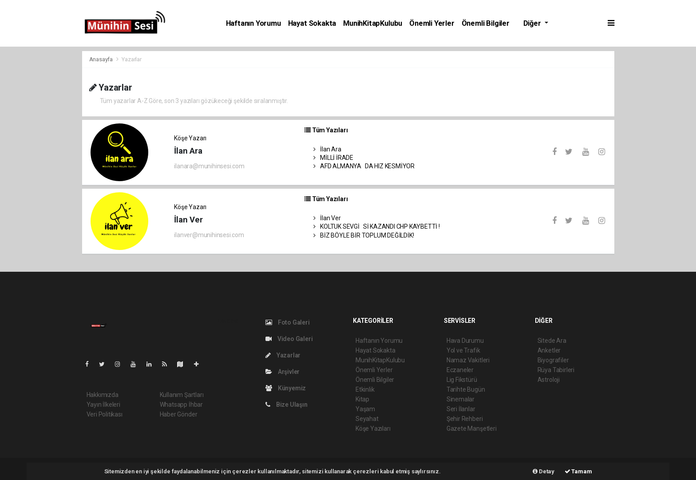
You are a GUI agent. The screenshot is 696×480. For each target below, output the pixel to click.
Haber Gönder (179, 414)
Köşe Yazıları (373, 428)
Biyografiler (553, 360)
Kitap (362, 399)
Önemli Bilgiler (486, 23)
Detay (543, 471)
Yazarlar (131, 59)
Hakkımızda (103, 394)
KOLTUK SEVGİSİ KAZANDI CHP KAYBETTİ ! (376, 226)
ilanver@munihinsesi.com (209, 234)
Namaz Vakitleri (468, 360)
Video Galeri (288, 338)
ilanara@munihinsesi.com (209, 166)
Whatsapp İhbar (181, 404)
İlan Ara (327, 149)
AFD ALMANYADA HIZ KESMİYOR (364, 166)
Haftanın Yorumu (253, 23)
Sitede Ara (552, 340)
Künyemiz (285, 388)
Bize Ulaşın (286, 404)
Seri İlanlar (461, 409)
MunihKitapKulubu (372, 23)
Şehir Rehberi (465, 418)
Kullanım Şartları (182, 394)
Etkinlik (365, 389)
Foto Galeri (287, 322)
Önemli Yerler (432, 23)
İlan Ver (327, 218)
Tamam (578, 471)
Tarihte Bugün (466, 389)
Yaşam (365, 409)
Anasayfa (101, 59)
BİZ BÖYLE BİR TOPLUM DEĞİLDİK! (363, 235)
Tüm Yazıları (326, 130)
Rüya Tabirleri (556, 369)
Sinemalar (461, 399)
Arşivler (282, 371)
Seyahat (367, 418)
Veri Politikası (105, 414)
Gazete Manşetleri (472, 428)
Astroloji (549, 379)
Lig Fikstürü (462, 379)
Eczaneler (460, 369)
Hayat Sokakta (312, 23)
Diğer (533, 23)
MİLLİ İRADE (333, 157)
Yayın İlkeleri (103, 404)
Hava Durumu (465, 340)
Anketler (549, 350)
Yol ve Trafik (463, 350)
